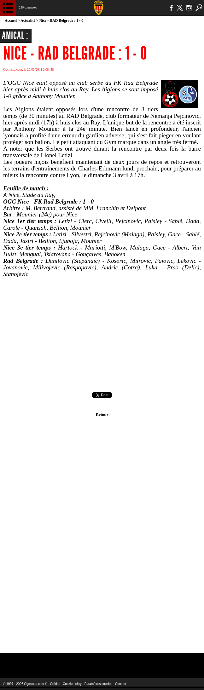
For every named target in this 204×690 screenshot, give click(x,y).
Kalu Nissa (163, 661)
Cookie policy (72, 684)
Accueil (11, 20)
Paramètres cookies (98, 684)
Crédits (55, 684)
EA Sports (38, 661)
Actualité (27, 20)
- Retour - (102, 414)
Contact (120, 684)
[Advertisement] (102, 334)
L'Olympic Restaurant (93, 661)
